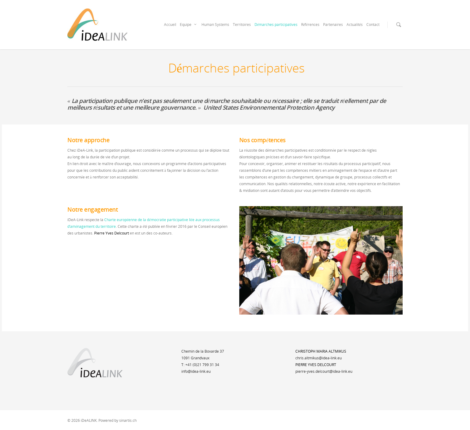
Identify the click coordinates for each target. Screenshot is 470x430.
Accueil (170, 24)
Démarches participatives (276, 24)
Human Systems (215, 24)
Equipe (188, 25)
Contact (372, 24)
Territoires (242, 24)
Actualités (355, 24)
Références (310, 24)
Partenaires (333, 24)
